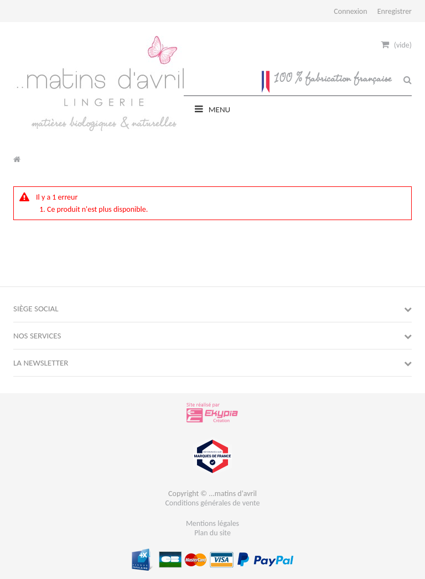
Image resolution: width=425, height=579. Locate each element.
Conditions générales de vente (212, 503)
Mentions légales (212, 523)
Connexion (350, 11)
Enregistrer (394, 11)
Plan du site (212, 533)
